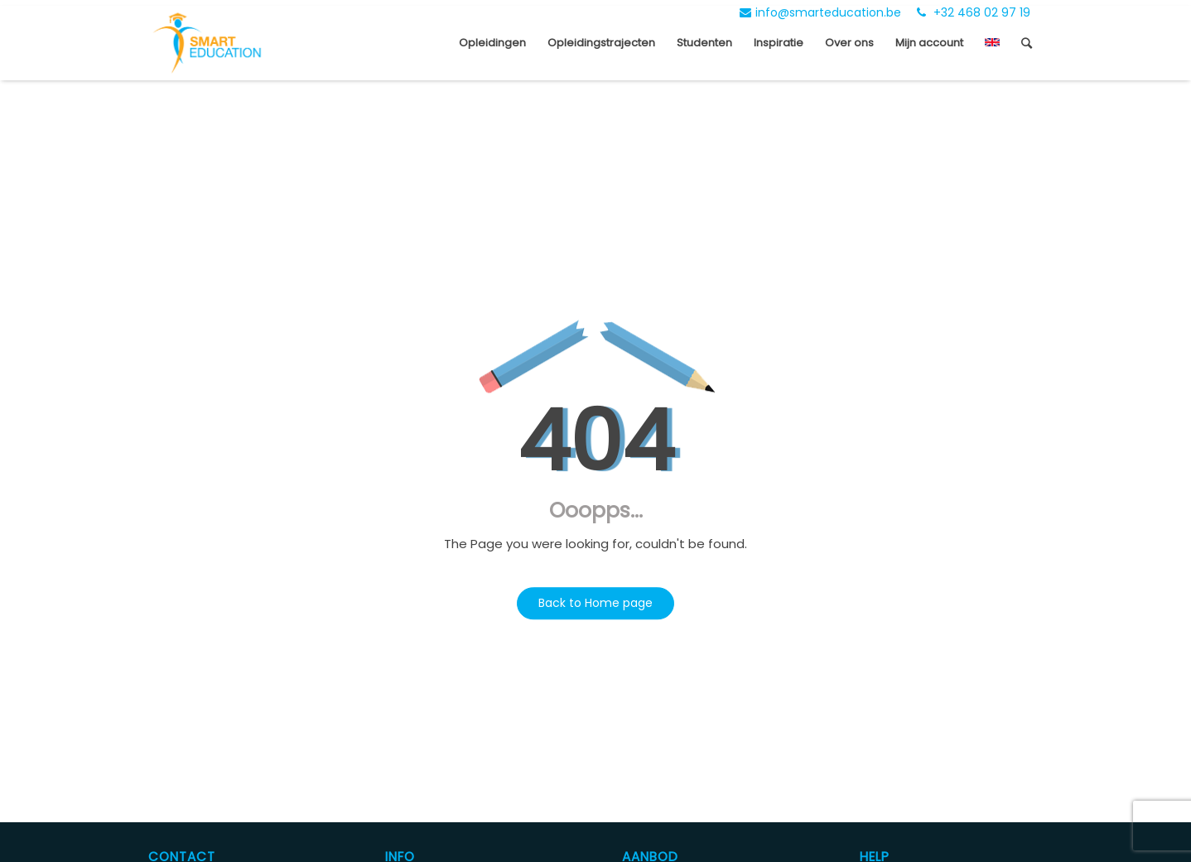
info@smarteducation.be (820, 12)
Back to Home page (595, 603)
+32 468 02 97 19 (973, 12)
